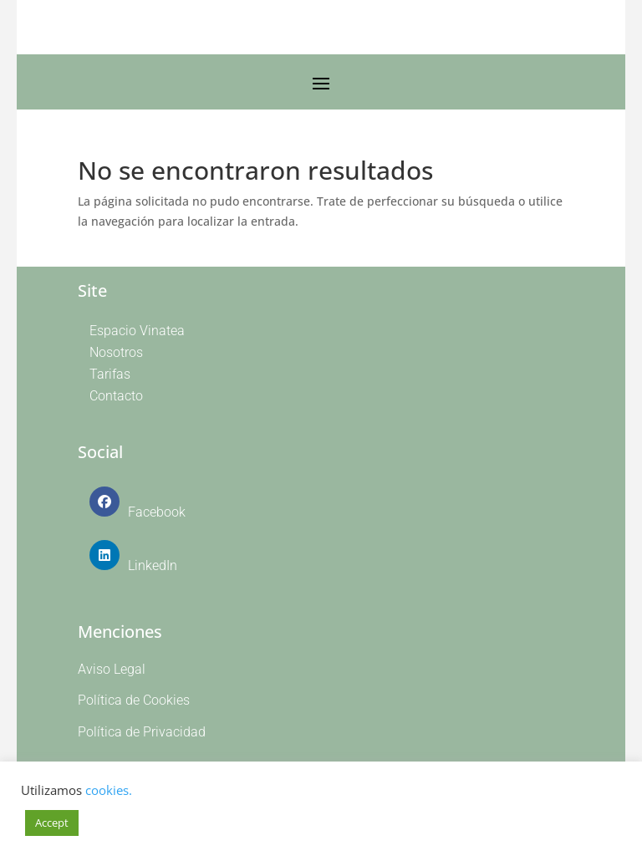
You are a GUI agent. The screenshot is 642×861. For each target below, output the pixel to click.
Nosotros (116, 352)
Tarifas (109, 374)
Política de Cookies (134, 700)
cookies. (108, 790)
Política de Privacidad (142, 732)
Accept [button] (52, 822)
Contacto (116, 396)
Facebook (157, 512)
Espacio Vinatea (137, 331)
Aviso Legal (111, 669)
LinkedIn (152, 565)
